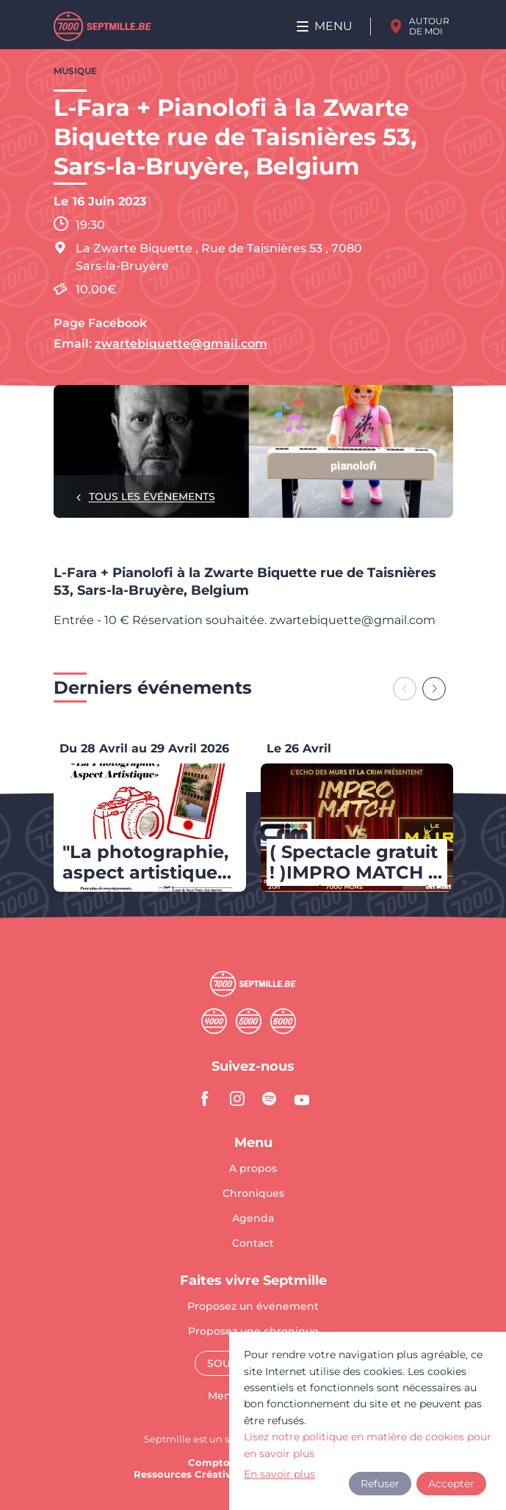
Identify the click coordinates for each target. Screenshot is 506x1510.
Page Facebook (100, 323)
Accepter (451, 1483)
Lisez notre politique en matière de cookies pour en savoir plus (367, 1444)
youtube (302, 1098)
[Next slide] (434, 688)
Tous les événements (152, 496)
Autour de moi (429, 26)
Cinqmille (248, 1021)
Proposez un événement (253, 1307)
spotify (269, 1098)
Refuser (380, 1483)
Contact (253, 1243)
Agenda (253, 1219)
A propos (253, 1169)
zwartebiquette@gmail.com (181, 344)
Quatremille (214, 1021)
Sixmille (283, 1021)
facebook (205, 1098)
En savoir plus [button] (279, 1474)
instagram (237, 1098)
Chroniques (253, 1194)
